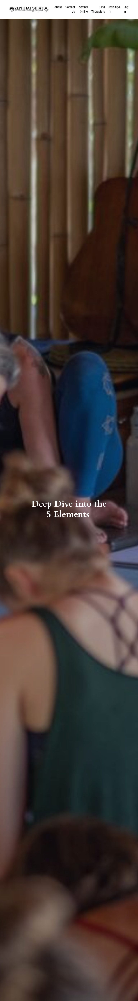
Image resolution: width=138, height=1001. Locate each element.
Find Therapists (98, 9)
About (58, 7)
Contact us (70, 9)
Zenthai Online (83, 9)
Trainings (114, 9)
